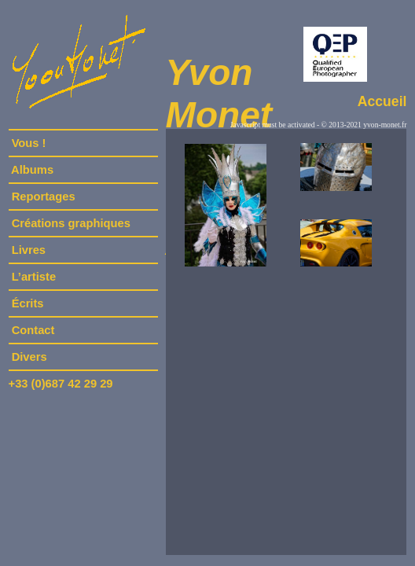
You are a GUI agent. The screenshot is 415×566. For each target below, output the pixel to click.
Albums (33, 170)
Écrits (28, 303)
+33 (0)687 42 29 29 (61, 383)
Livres (29, 250)
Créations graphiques (71, 223)
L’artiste (34, 276)
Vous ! (29, 143)
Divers (29, 357)
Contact (33, 330)
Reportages (44, 196)
